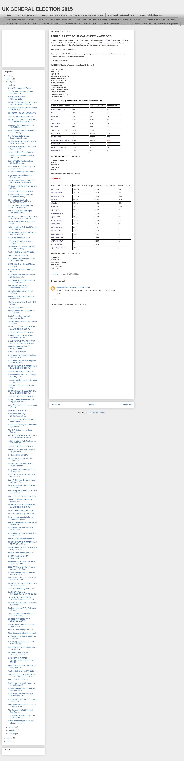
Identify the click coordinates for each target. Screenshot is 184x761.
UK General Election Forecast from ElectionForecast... (21, 276)
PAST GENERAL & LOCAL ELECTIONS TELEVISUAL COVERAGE (33, 24)
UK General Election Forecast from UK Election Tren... (21, 260)
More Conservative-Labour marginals (22, 633)
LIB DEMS (55, 127)
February (12, 730)
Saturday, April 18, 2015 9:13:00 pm (77, 287)
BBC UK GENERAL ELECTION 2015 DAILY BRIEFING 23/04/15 (22, 328)
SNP (53, 120)
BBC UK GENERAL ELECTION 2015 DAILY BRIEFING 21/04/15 (22, 392)
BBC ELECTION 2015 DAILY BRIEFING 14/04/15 (19, 620)
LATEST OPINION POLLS (27, 15)
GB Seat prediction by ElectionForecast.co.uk (17, 415)
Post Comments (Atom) (96, 413)
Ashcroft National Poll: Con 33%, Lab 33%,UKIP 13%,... (22, 667)
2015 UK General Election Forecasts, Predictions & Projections (152, 24)
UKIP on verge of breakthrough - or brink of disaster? (21, 684)
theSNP (54, 206)
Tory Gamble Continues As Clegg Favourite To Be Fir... (20, 92)
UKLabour (55, 189)
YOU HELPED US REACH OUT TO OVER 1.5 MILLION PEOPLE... (22, 675)
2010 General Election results (151, 15)
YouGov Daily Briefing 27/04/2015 (21, 252)
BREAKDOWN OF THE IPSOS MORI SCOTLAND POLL (22, 142)
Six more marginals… (16, 307)
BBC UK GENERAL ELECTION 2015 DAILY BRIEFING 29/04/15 (22, 121)
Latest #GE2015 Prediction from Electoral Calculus (20, 162)
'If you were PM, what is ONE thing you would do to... (21, 716)
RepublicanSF (57, 237)
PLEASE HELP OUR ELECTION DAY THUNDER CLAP (22, 579)
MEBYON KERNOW (58, 147)
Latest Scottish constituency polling (21, 510)
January (12, 734)
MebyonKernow (57, 234)
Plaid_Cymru (56, 220)
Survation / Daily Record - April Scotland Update (20, 212)
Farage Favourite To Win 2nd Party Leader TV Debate (21, 563)
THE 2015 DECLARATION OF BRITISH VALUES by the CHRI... (21, 598)
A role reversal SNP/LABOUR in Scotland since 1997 (20, 337)
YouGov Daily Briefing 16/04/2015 (21, 553)
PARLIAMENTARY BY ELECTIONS (20, 19)
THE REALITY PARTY (59, 130)
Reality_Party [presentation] (56, 230)
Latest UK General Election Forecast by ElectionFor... (22, 481)
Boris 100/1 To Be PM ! (17, 352)
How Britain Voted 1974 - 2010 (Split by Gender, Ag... (22, 148)
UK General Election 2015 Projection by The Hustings (22, 362)
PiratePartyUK (57, 213)
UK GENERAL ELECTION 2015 (37, 9)
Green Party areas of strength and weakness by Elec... (21, 420)
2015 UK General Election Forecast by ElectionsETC (21, 167)
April (11, 85)
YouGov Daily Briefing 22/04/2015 (21, 371)
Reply (58, 294)
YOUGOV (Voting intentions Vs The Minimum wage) (21, 643)
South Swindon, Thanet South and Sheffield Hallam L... (21, 126)
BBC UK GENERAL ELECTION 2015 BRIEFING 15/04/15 (22, 584)
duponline (55, 224)
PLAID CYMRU (56, 137)
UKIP (53, 113)
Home (9, 15)
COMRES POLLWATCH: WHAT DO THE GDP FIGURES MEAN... (21, 182)
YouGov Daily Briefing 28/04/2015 (21, 191)
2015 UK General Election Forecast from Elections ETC (21, 281)
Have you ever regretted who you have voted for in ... (20, 518)
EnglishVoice (56, 244)
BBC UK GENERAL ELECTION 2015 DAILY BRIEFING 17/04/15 (22, 506)
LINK (108, 40)
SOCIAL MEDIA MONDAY (18, 255)
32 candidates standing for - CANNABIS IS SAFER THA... (20, 201)
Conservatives (57, 192)
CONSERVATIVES (58, 109)
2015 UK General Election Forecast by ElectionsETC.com (21, 568)
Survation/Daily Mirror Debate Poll (21, 539)
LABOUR (54, 116)
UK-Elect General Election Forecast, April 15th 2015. (22, 573)
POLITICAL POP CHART (111, 24)
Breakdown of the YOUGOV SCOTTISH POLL (19, 347)
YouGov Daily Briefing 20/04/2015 (21, 446)
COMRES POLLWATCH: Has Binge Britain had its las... (21, 233)
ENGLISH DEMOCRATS (60, 140)
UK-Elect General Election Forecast (21, 172)
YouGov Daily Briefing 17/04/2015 (21, 514)
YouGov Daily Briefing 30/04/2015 (21, 116)
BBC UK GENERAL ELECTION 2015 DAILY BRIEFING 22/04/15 (22, 367)
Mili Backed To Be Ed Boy (18, 411)
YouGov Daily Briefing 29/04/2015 (21, 152)
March (11, 727)
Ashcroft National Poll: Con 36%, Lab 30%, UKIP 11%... (22, 228)
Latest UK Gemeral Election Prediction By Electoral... (18, 287)
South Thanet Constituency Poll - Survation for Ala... (20, 317)
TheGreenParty (57, 196)
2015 (9, 79)
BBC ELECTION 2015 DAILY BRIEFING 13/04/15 (19, 654)
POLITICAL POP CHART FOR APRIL (22, 496)
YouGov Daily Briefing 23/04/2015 (21, 332)
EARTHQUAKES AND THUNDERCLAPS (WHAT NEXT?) (22, 593)
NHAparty (55, 210)
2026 (9, 76)
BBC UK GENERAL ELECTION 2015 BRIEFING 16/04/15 (22, 543)
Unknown (60, 287)
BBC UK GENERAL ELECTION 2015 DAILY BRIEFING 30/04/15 (22, 103)
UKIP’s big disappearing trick (19, 238)
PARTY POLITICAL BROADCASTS (161, 19)
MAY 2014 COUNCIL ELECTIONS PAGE (55, 19)
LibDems (55, 203)
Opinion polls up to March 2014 (121, 15)
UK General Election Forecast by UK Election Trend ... (22, 470)
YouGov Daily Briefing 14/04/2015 (21, 630)
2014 (9, 738)
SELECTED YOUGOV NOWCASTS (22, 113)
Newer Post (55, 405)
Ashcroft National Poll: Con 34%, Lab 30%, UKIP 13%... (22, 442)
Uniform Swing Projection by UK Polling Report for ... (20, 465)
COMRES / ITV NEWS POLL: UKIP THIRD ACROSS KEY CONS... (21, 342)
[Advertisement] (91, 380)
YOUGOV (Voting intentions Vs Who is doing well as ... (22, 706)
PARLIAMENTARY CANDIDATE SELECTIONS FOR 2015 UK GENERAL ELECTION (109, 19)
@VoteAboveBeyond (58, 248)
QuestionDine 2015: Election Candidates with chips (19, 137)
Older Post (127, 405)
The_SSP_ (56, 217)
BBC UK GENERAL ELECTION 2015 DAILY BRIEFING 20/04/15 (22, 437)
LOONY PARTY (56, 151)
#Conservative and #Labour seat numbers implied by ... (20, 196)
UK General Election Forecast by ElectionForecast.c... (20, 695)
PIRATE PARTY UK (58, 144)
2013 (9, 741)
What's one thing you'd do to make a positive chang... (22, 132)
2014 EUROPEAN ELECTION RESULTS (80, 24)
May (10, 82)
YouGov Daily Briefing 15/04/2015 (21, 589)
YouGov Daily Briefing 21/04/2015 (21, 396)
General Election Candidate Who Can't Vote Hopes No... (20, 206)
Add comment (56, 299)
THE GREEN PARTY (58, 123)
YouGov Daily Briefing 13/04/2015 (21, 671)
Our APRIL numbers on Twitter (19, 88)
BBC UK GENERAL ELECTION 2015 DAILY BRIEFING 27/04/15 (22, 217)
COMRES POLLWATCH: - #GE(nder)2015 (18, 98)
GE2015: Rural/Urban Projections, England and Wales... (21, 401)
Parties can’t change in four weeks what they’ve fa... (21, 722)
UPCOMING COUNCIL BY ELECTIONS (18, 557)
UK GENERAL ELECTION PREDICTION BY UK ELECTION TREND (21, 660)
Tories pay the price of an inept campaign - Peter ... (20, 242)
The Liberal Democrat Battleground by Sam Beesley (21, 615)
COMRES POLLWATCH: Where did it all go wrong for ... (22, 548)
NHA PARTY (55, 133)
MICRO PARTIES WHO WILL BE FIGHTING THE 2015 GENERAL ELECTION (72, 15)
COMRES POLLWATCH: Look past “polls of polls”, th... (21, 625)
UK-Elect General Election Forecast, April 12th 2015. (22, 689)
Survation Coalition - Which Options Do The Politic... (21, 451)
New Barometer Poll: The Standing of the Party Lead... (22, 376)
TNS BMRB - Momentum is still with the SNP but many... (21, 248)
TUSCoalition (56, 227)
